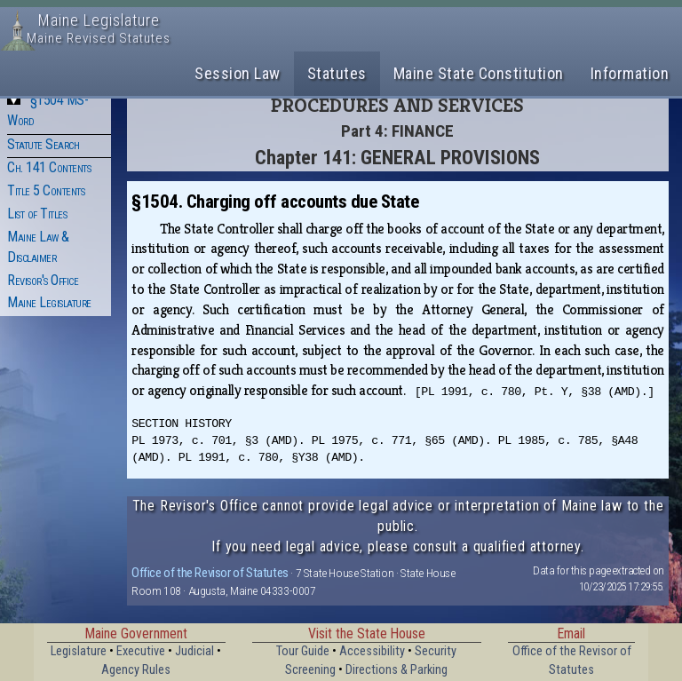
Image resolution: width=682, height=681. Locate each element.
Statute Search (43, 144)
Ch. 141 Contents (49, 167)
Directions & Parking (396, 669)
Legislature (79, 651)
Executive (140, 651)
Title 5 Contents (45, 190)
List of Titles (37, 213)
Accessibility (372, 651)
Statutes (337, 73)
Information (630, 73)
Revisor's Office (42, 280)
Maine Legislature (49, 302)
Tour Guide (302, 651)
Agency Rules (135, 669)
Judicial (194, 651)
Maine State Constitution (478, 73)
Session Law (237, 73)
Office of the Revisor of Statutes (210, 573)
